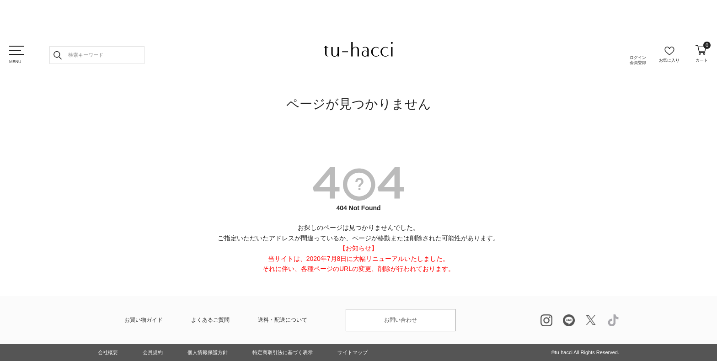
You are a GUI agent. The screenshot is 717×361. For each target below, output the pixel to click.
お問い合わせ (400, 320)
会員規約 (153, 352)
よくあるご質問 (210, 320)
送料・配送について (282, 320)
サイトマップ (352, 352)
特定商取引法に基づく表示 (282, 352)
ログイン (638, 60)
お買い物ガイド (143, 320)
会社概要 (108, 352)
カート (702, 54)
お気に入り (669, 60)
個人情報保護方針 (207, 352)
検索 (57, 55)
